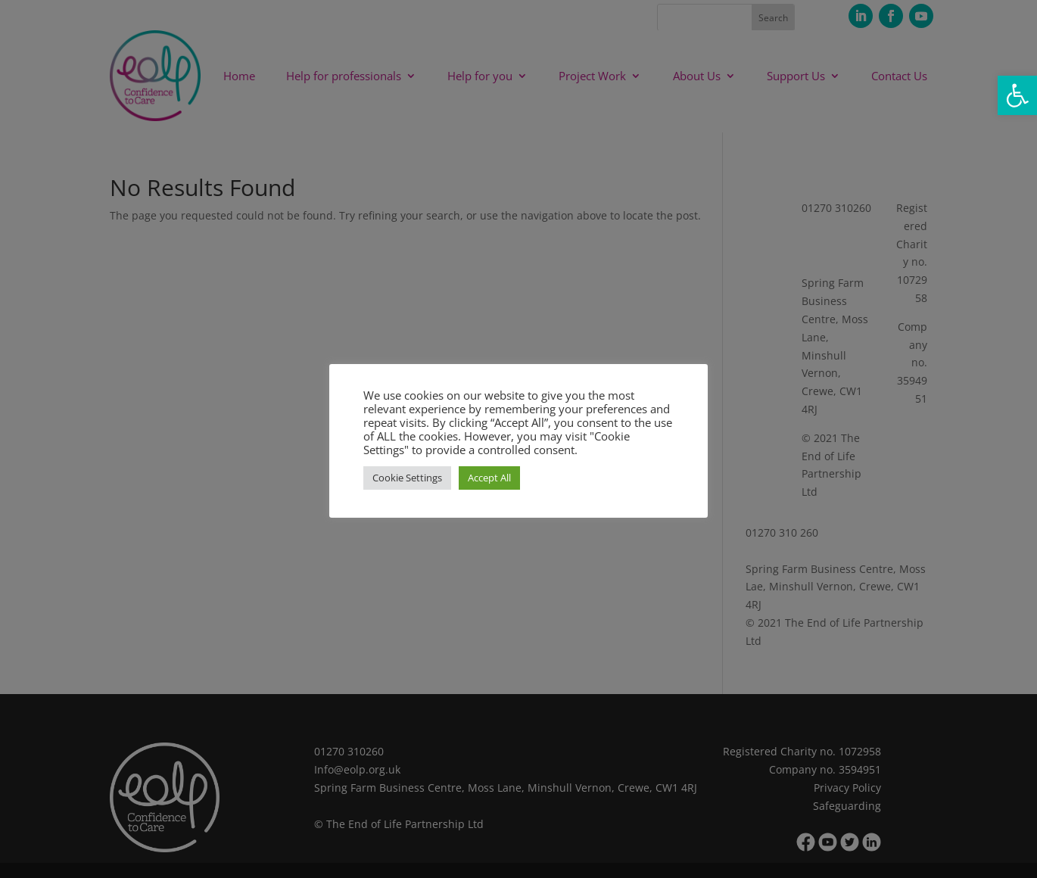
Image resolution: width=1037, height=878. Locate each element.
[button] (1017, 95)
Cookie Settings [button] (407, 477)
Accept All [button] (489, 477)
